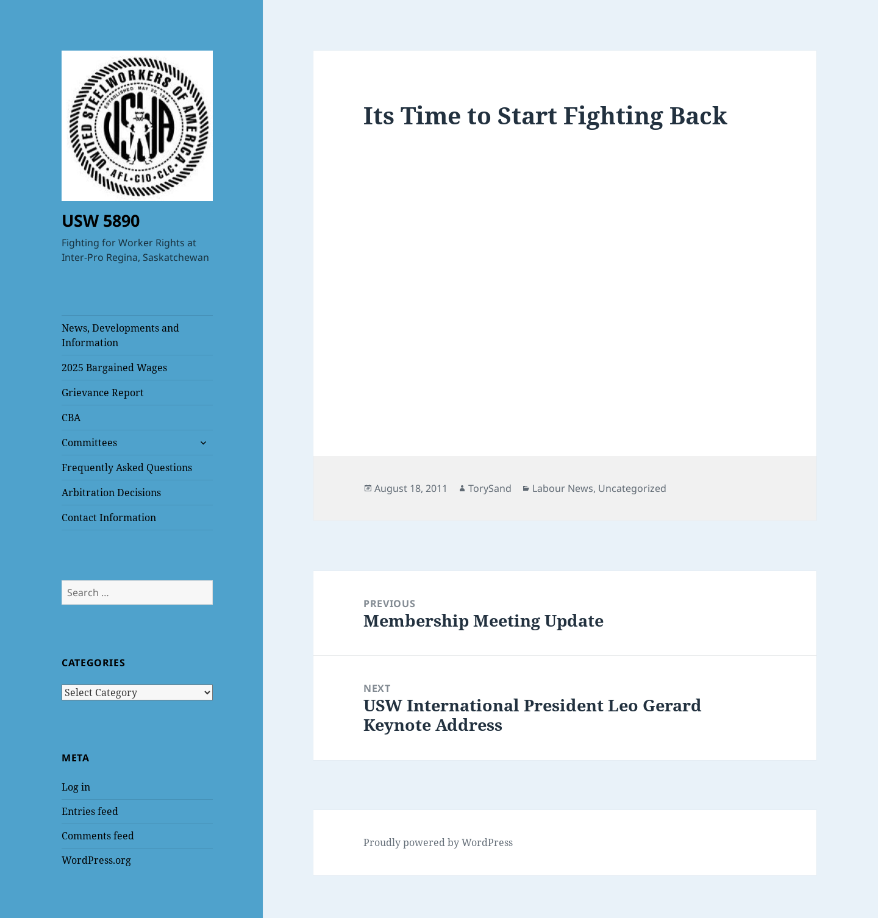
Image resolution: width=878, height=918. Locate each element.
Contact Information (109, 517)
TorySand (490, 488)
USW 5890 (101, 220)
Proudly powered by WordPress (438, 842)
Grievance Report (103, 392)
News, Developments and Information (120, 335)
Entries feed (90, 811)
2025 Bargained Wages (114, 367)
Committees (89, 442)
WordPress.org (96, 860)
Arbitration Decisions (111, 492)
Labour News (562, 488)
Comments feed (98, 835)
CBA (71, 417)
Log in (76, 787)
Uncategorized (632, 488)
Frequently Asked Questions (127, 467)
